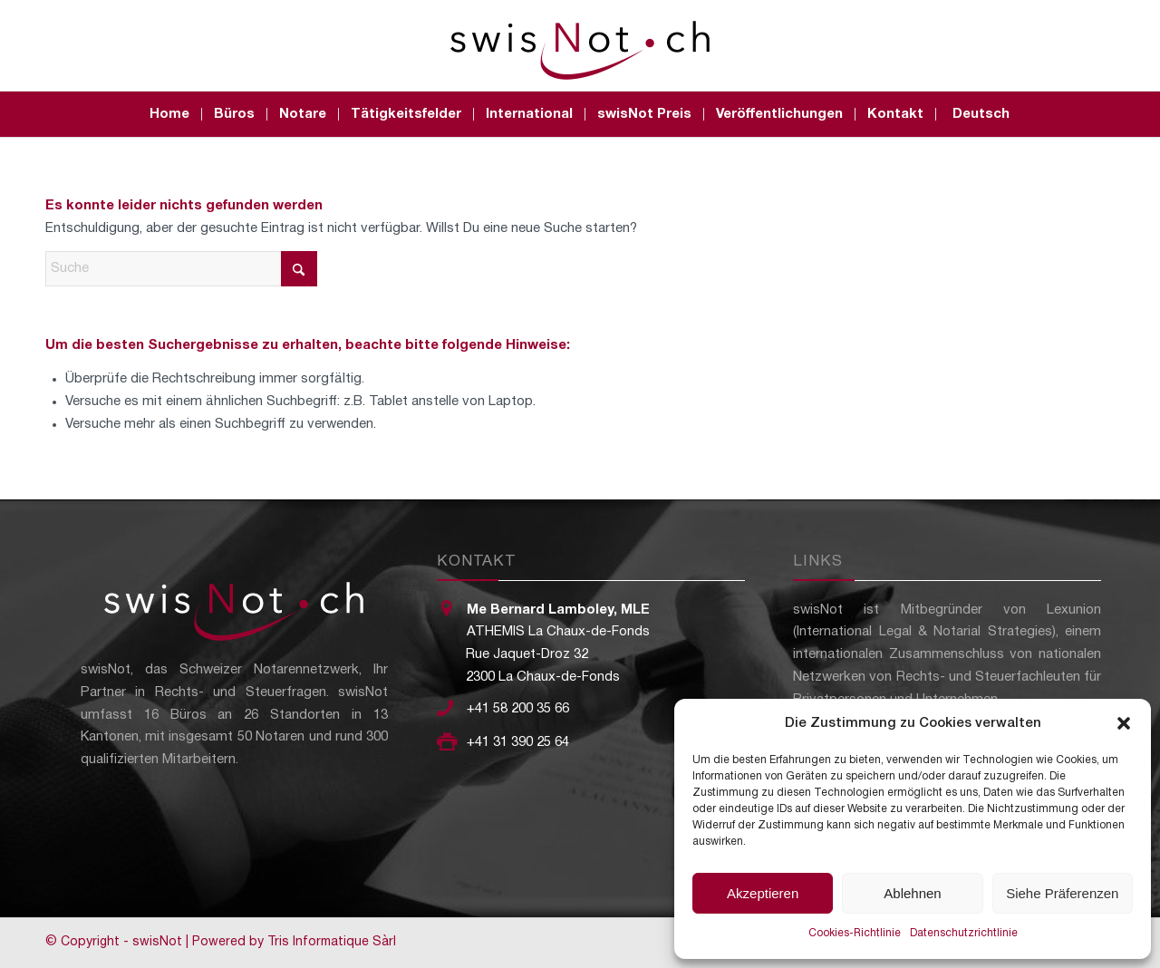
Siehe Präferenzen (1062, 893)
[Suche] (181, 268)
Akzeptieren (762, 893)
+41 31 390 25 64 (518, 742)
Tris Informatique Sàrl (331, 942)
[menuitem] (169, 114)
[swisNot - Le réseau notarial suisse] (580, 45)
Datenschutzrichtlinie (964, 933)
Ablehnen (912, 893)
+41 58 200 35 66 (518, 708)
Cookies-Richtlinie (854, 933)
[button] (1124, 723)
